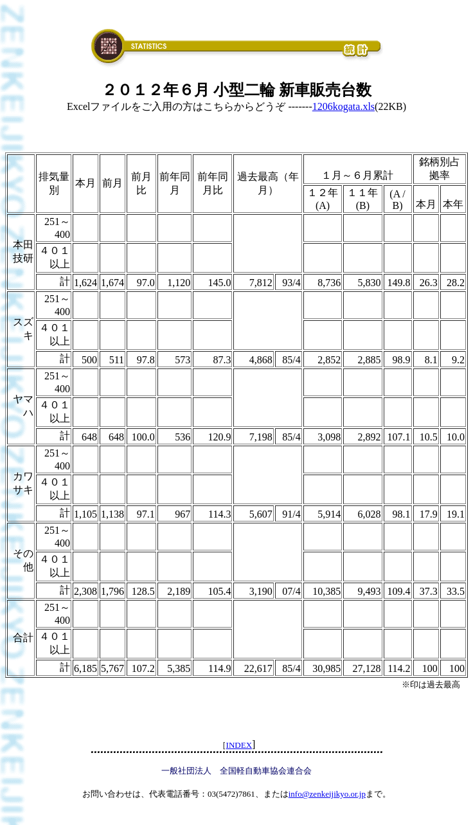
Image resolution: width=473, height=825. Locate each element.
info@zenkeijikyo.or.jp (327, 794)
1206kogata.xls (343, 106)
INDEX (239, 745)
